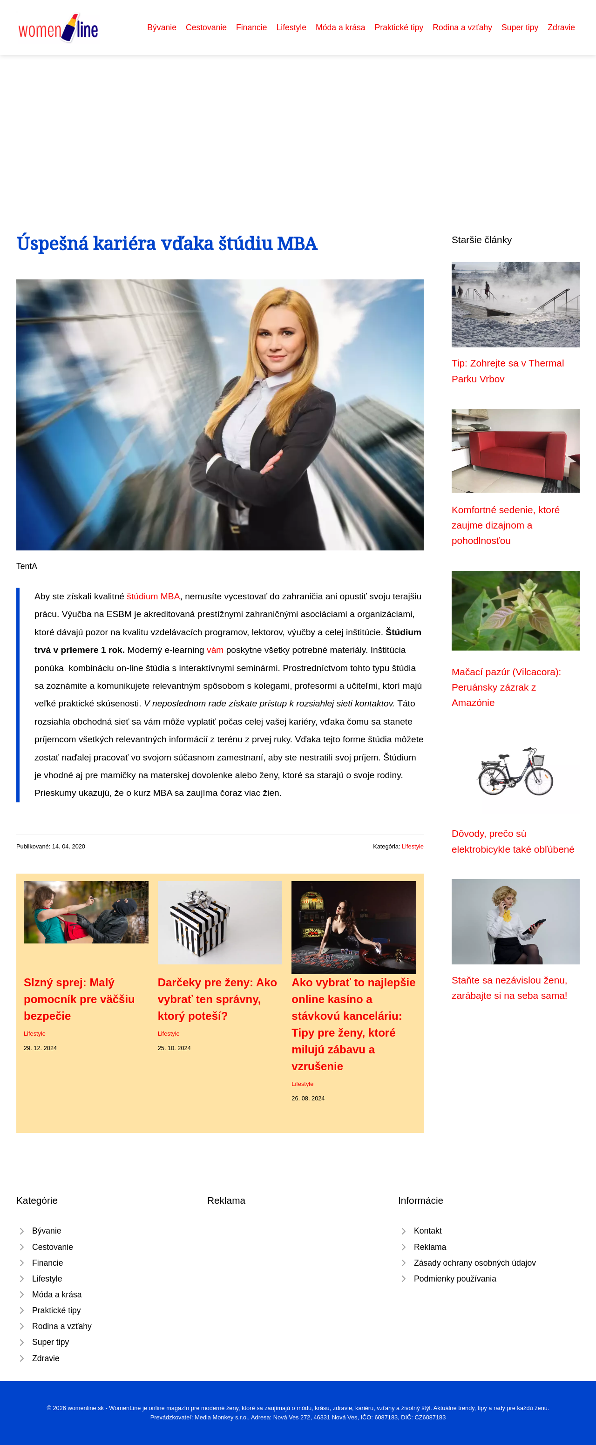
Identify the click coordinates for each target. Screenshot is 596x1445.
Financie (251, 27)
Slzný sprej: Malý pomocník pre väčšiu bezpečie (79, 999)
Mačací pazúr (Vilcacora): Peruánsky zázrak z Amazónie (506, 687)
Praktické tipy (399, 27)
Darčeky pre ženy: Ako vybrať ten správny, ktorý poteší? (218, 999)
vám (215, 650)
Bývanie (161, 27)
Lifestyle (291, 27)
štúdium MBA (153, 596)
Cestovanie (206, 27)
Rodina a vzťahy (462, 27)
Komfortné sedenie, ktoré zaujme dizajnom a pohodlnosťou (506, 525)
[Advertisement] (298, 125)
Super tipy (519, 27)
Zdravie (561, 27)
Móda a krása (341, 27)
